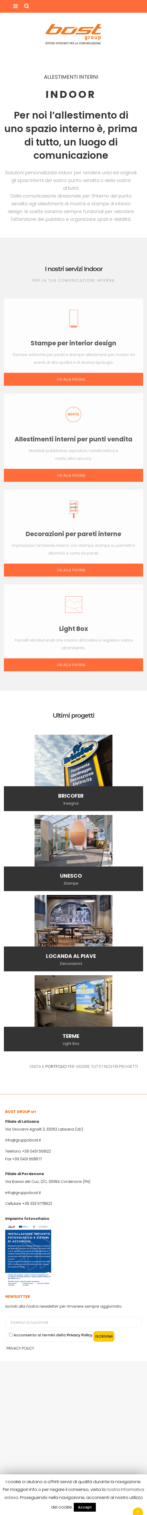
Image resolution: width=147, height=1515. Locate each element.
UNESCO (71, 875)
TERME (71, 1036)
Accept (85, 1507)
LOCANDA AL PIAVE (71, 956)
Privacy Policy (79, 1335)
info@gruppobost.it (23, 1140)
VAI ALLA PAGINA (71, 379)
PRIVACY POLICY (20, 1348)
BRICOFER (71, 795)
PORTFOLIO (56, 1066)
